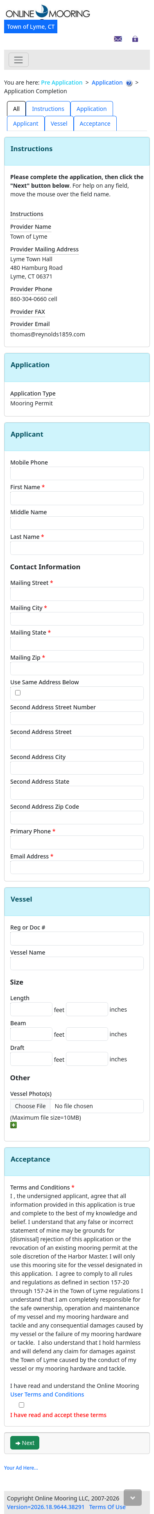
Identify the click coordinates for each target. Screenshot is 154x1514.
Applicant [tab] (25, 123)
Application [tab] (92, 109)
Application (107, 82)
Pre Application (61, 82)
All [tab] (16, 109)
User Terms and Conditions (47, 1394)
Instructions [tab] (48, 109)
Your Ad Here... (21, 1468)
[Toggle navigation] (19, 60)
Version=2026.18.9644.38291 (46, 1507)
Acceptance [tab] (95, 123)
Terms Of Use (107, 1507)
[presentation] (16, 108)
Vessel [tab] (59, 123)
